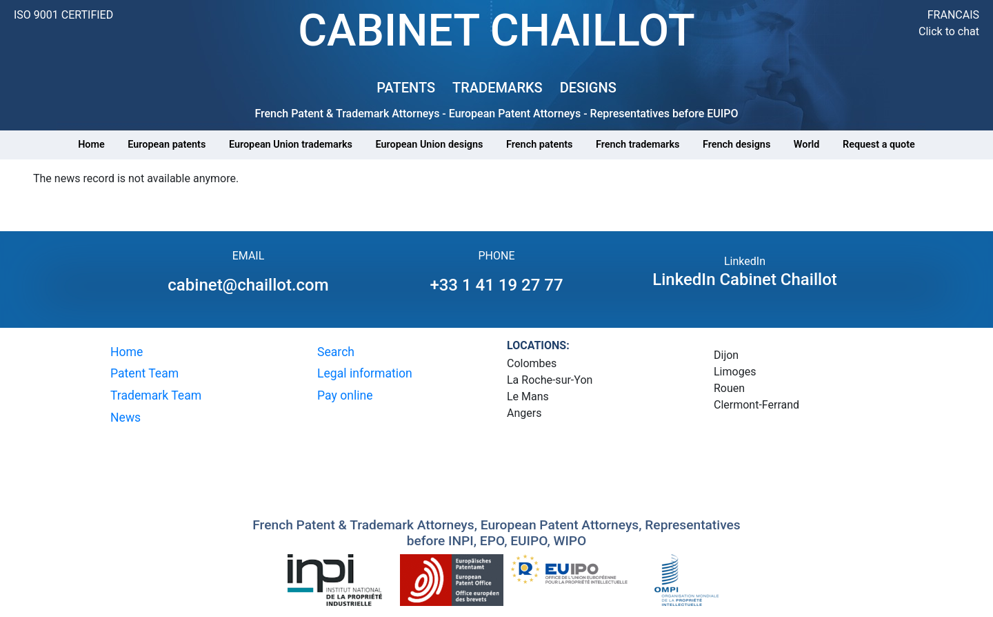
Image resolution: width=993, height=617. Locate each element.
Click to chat (949, 31)
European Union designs (429, 144)
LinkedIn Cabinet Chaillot (744, 279)
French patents (539, 144)
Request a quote (879, 144)
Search (335, 352)
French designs (736, 144)
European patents (166, 144)
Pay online (345, 395)
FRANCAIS (953, 14)
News (125, 417)
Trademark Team (155, 395)
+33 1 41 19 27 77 (496, 285)
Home (91, 144)
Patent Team (144, 373)
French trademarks (637, 144)
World (807, 144)
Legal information (364, 373)
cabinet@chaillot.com (248, 285)
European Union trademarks (290, 144)
